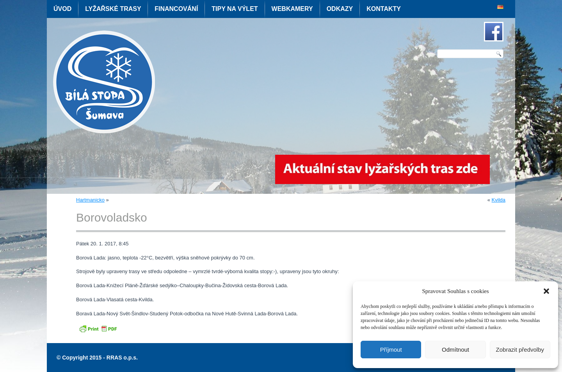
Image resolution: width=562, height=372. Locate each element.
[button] (546, 291)
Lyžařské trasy (113, 8)
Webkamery (292, 8)
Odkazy (340, 8)
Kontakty (383, 8)
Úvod (62, 8)
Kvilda (498, 200)
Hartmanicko (90, 200)
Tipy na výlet (235, 8)
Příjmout (391, 349)
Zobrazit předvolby (520, 349)
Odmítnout (455, 349)
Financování (176, 8)
